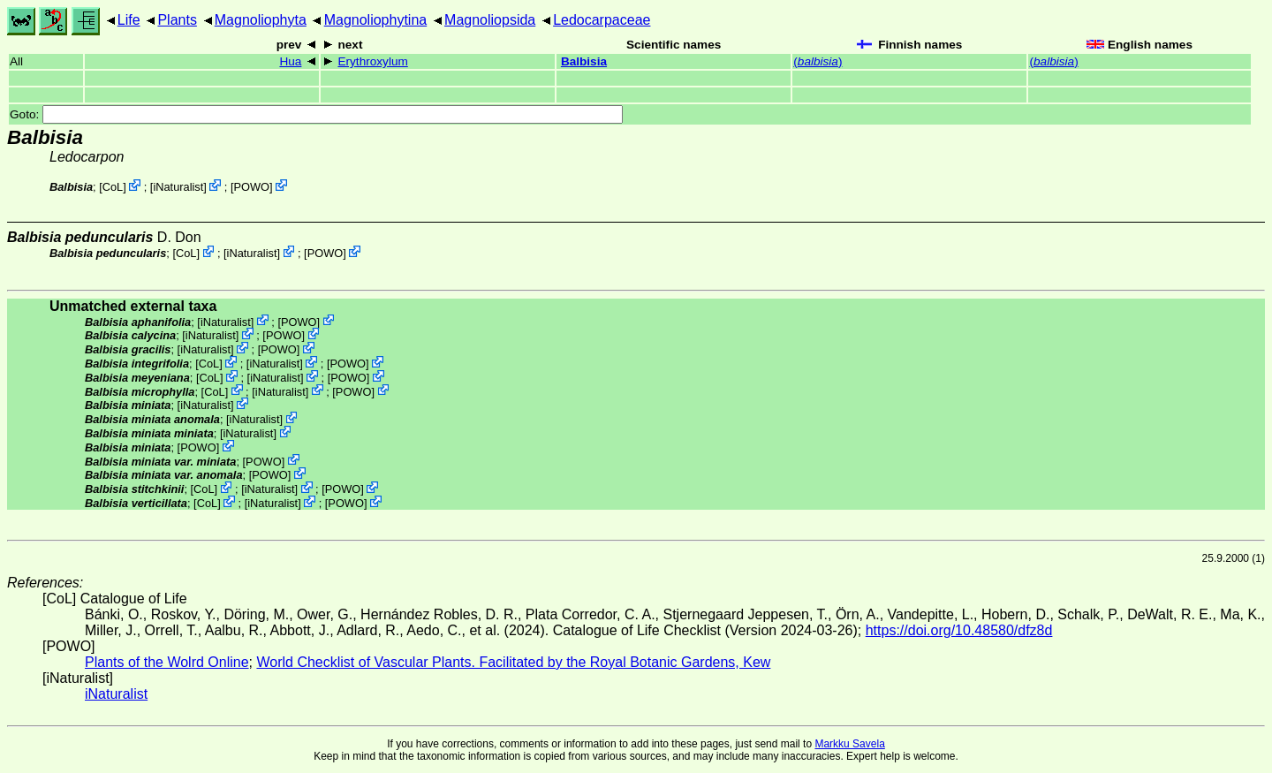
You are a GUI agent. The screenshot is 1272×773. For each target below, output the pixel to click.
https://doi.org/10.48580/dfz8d (959, 630)
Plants (176, 19)
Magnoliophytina (376, 19)
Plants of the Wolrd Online (167, 662)
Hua (290, 61)
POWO (251, 186)
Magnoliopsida (489, 19)
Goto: (316, 114)
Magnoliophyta (261, 19)
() (817, 61)
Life (128, 19)
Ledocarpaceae (601, 19)
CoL (112, 186)
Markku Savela (849, 744)
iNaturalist (178, 186)
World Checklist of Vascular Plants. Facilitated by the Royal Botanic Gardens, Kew (513, 662)
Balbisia (584, 61)
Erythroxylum (372, 61)
